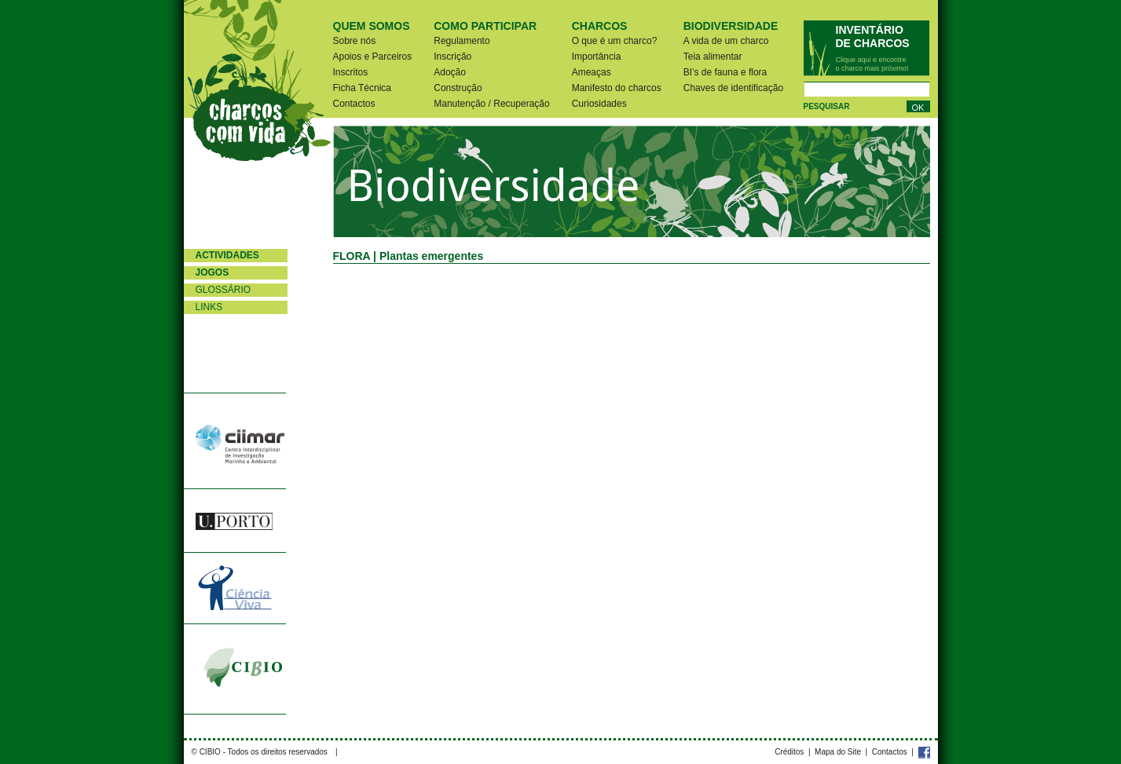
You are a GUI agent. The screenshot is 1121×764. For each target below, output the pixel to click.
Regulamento (461, 40)
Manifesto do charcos (616, 87)
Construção (458, 87)
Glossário (223, 289)
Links (209, 307)
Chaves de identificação (733, 87)
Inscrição (452, 56)
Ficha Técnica (362, 87)
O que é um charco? (615, 40)
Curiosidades (599, 103)
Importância (596, 56)
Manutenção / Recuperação (491, 103)
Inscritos (350, 72)
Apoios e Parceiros (372, 56)
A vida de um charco (726, 40)
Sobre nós (354, 40)
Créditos (789, 752)
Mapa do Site (838, 752)
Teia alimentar (712, 56)
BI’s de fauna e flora (725, 72)
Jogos (212, 272)
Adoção (450, 72)
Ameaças (591, 72)
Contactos (354, 103)
